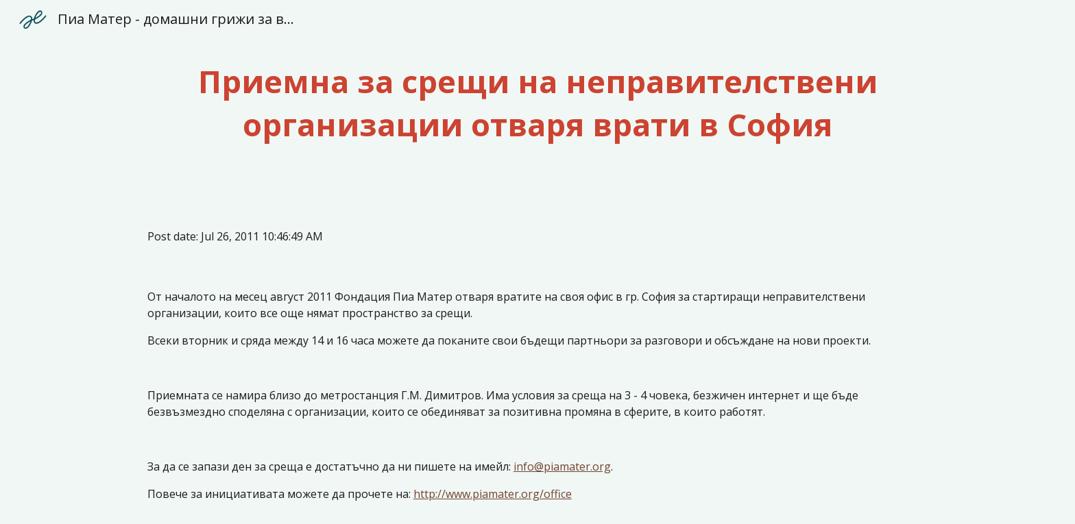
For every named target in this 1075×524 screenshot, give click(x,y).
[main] (537, 103)
